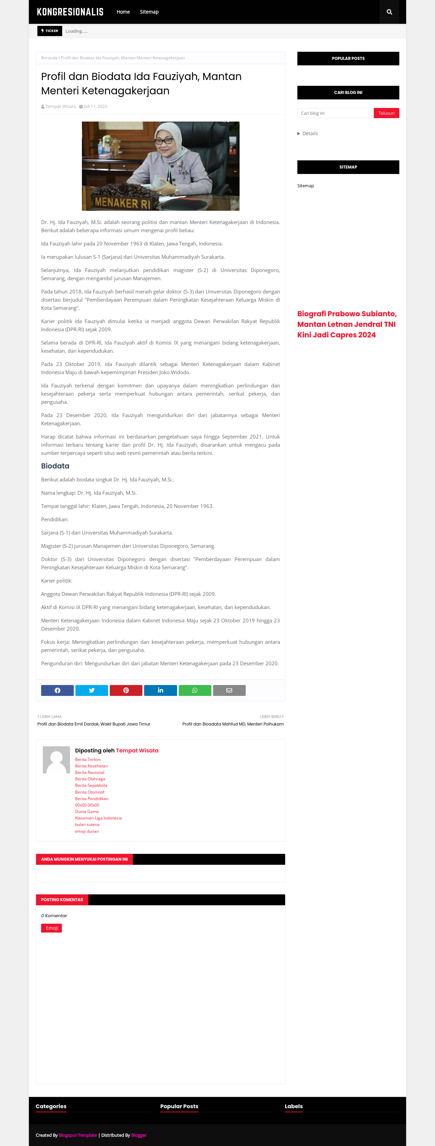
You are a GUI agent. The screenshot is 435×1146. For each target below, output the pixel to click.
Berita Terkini (88, 759)
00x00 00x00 (87, 805)
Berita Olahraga (90, 779)
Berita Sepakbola (91, 785)
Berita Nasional (89, 772)
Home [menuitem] (123, 12)
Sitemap (305, 185)
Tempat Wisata (61, 106)
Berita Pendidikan (91, 798)
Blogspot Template (78, 1135)
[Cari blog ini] (335, 113)
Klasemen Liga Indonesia (98, 818)
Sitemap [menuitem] (149, 12)
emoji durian (87, 831)
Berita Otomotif (89, 792)
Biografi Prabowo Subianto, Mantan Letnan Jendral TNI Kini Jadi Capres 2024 (347, 324)
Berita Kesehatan (91, 766)
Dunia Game (87, 811)
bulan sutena (87, 824)
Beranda (49, 58)
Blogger (138, 1135)
